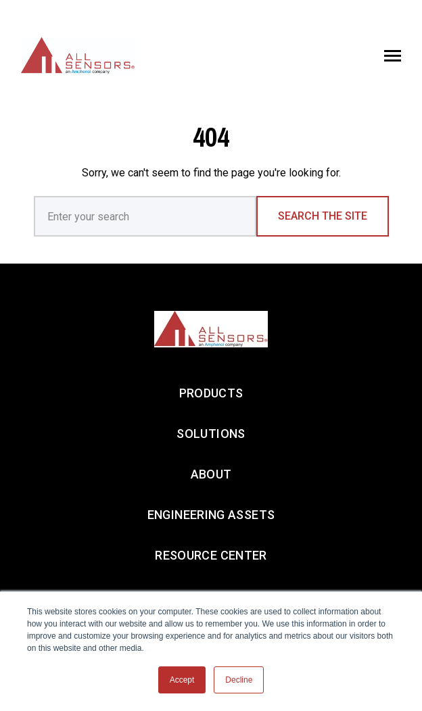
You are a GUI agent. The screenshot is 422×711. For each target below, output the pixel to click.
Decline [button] (238, 680)
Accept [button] (182, 680)
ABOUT (211, 474)
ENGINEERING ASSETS (211, 515)
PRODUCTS (211, 393)
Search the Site (322, 216)
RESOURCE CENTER (210, 555)
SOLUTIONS (211, 433)
